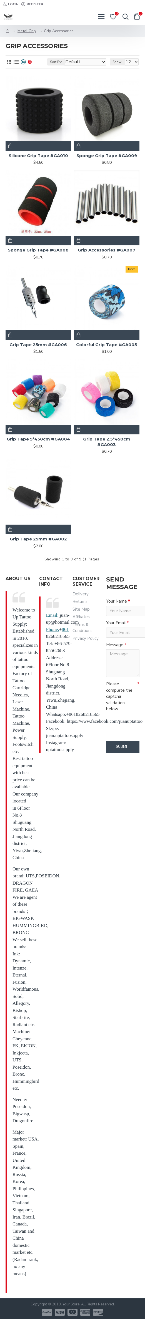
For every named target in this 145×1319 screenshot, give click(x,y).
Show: (117, 62)
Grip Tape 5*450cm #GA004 (38, 439)
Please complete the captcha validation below (119, 698)
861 (65, 629)
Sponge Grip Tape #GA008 (38, 250)
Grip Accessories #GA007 (106, 250)
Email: (52, 615)
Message (114, 646)
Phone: (52, 629)
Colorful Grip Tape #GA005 (106, 344)
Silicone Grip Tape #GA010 (38, 155)
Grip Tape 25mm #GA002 (38, 539)
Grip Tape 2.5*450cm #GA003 (106, 441)
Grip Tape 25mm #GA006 (38, 344)
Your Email (116, 623)
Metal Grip (27, 31)
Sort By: (56, 62)
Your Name (116, 601)
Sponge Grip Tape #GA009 (106, 155)
